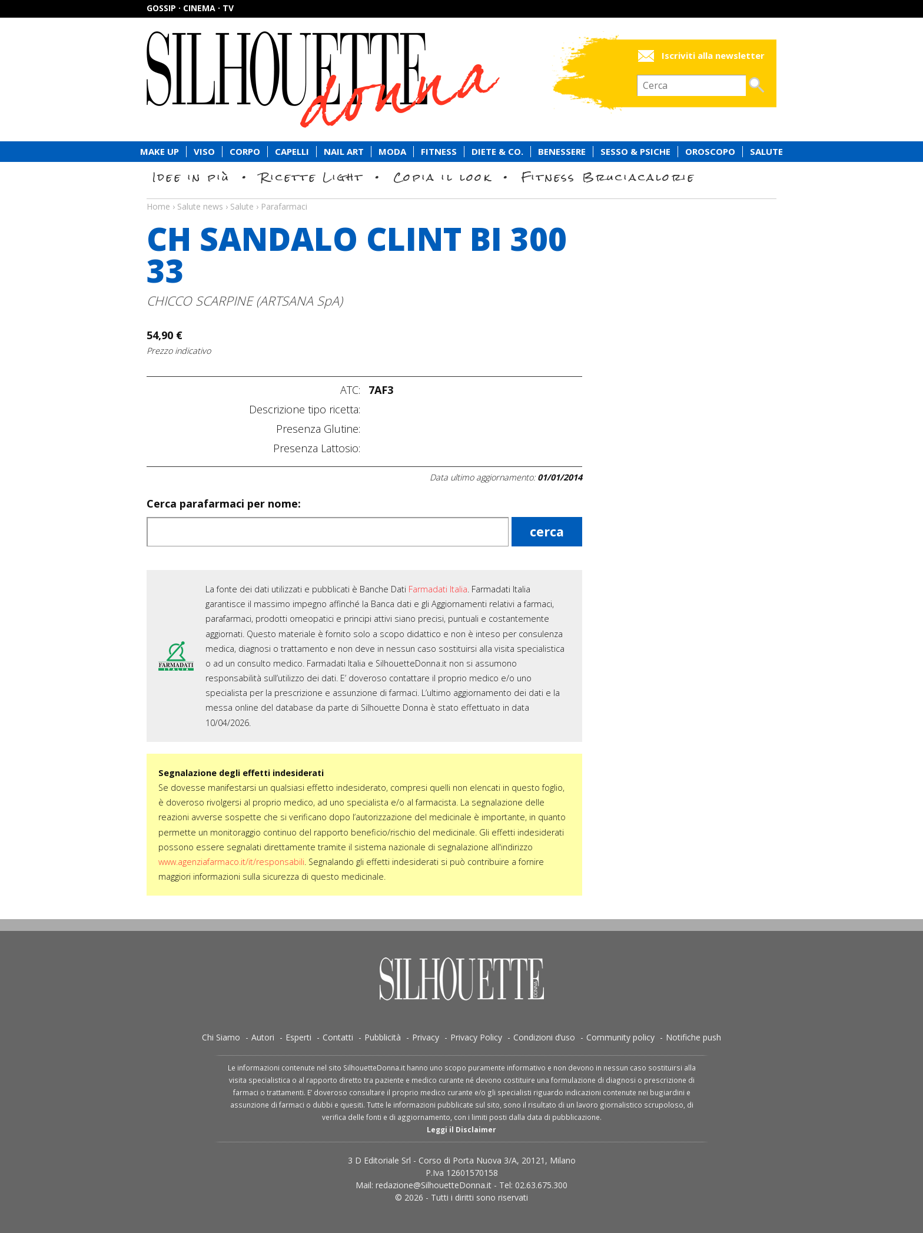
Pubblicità (382, 1037)
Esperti (298, 1037)
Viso (204, 151)
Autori (262, 1037)
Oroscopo (710, 151)
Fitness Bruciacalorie (608, 177)
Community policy (620, 1037)
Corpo (245, 151)
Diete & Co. (497, 151)
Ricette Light (311, 177)
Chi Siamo (221, 1037)
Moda (392, 151)
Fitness (439, 151)
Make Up (159, 151)
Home (158, 206)
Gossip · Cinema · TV (190, 8)
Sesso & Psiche (635, 151)
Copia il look (442, 177)
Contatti (338, 1037)
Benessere (562, 151)
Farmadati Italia (438, 589)
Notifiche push (693, 1037)
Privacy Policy (476, 1037)
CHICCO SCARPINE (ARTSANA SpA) (245, 300)
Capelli (292, 151)
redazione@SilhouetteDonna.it (434, 1185)
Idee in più (191, 177)
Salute (766, 151)
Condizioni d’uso (544, 1037)
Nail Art (344, 151)
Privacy (425, 1037)
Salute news (461, 195)
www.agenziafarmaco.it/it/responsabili (231, 861)
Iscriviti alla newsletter (713, 55)
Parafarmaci (284, 206)
